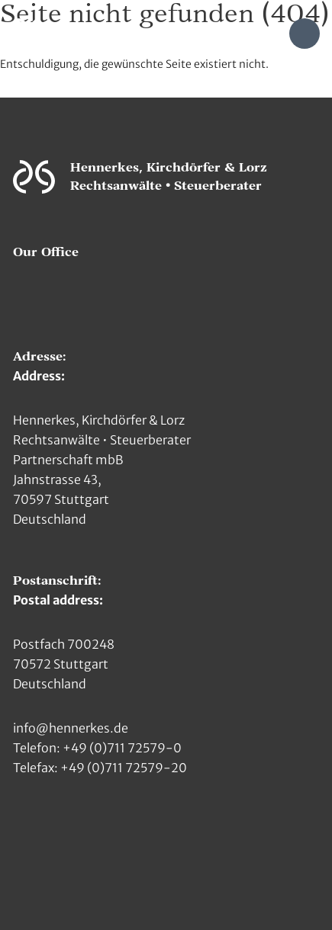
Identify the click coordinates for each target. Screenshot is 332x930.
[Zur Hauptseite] (29, 32)
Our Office (46, 252)
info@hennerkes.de (70, 728)
